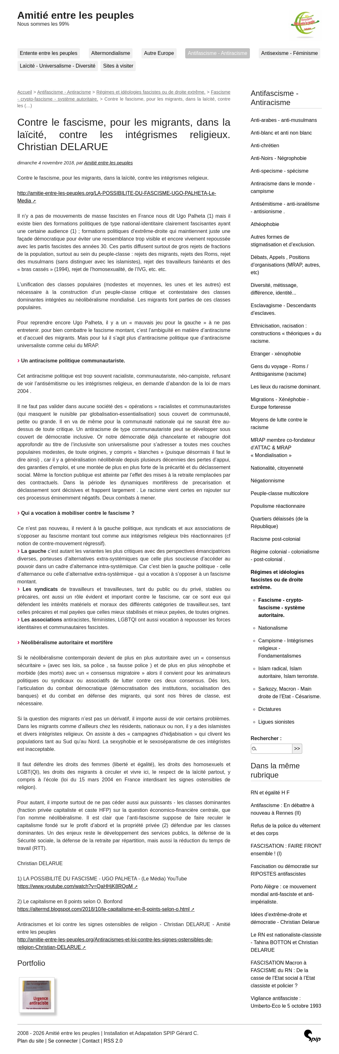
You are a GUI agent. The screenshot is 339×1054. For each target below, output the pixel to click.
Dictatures (269, 709)
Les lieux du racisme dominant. (286, 386)
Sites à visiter (118, 66)
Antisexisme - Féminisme (289, 53)
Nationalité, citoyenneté (277, 468)
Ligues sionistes (276, 722)
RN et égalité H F (270, 792)
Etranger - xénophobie (276, 353)
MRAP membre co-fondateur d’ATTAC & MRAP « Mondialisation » (283, 447)
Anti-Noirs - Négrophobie (279, 158)
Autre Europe (159, 53)
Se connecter (63, 1041)
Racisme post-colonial (276, 539)
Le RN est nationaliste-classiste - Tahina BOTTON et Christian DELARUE (286, 942)
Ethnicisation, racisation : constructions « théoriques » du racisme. (286, 333)
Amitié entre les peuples (75, 15)
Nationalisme (273, 628)
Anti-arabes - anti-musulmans (284, 120)
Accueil (24, 92)
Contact (90, 1041)
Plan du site (30, 1041)
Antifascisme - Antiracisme (217, 53)
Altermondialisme (110, 53)
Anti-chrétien (265, 145)
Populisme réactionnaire (278, 506)
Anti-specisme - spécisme (280, 171)
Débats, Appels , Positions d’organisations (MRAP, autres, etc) (285, 265)
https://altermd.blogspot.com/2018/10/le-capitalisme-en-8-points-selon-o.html (103, 909)
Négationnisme (268, 480)
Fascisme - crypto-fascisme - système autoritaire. (281, 607)
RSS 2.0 (113, 1041)
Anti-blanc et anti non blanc (281, 133)
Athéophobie (265, 224)
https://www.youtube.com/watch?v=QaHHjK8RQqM (75, 886)
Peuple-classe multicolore (280, 493)
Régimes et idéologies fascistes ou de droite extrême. (150, 92)
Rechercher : (266, 738)
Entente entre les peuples (48, 53)
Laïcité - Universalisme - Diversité (57, 66)
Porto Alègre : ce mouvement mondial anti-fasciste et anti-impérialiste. (283, 894)
